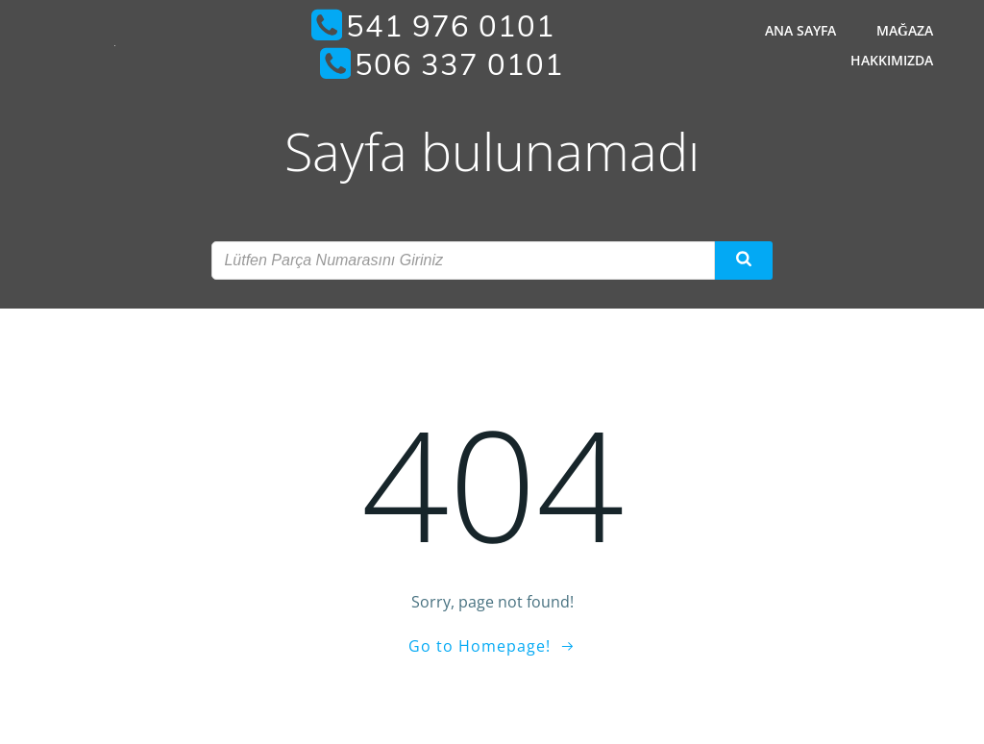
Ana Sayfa (800, 30)
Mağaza (904, 30)
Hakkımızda (891, 60)
